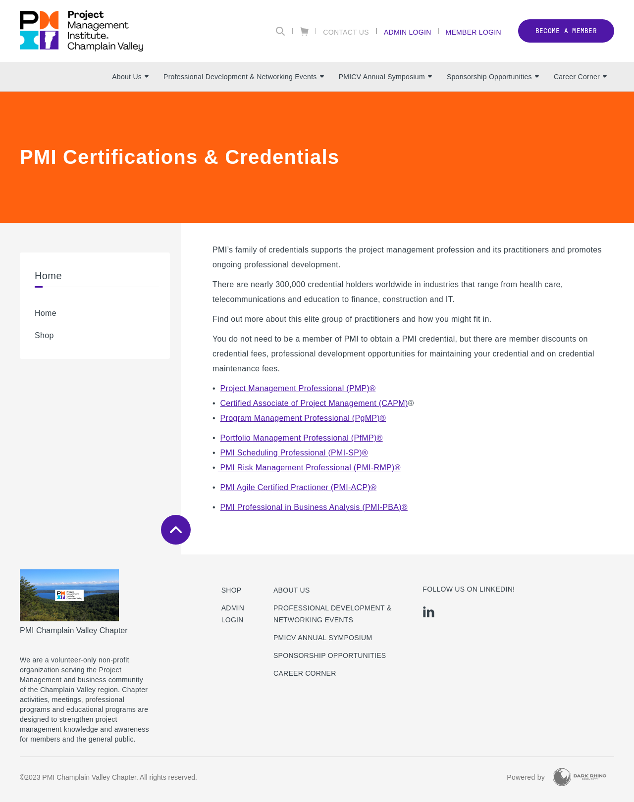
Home (45, 313)
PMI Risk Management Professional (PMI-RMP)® (309, 467)
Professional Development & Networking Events (243, 77)
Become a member (566, 31)
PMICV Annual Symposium (385, 77)
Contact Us (346, 32)
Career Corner (580, 77)
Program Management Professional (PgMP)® (303, 418)
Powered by (526, 777)
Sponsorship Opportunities (493, 77)
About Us (130, 77)
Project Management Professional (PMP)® (298, 388)
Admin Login (407, 32)
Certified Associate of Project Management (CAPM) (314, 403)
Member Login (473, 32)
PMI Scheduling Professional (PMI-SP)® (294, 453)
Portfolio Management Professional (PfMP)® (301, 438)
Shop (44, 335)
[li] (429, 611)
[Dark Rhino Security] (579, 777)
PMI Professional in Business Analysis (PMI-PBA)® (314, 507)
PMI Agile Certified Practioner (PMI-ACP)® (298, 487)
